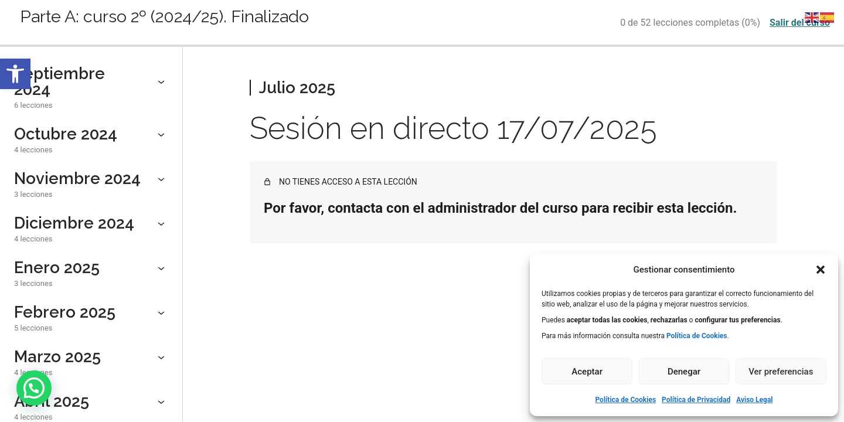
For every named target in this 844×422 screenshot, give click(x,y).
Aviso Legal (754, 400)
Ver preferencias (780, 371)
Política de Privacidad (696, 400)
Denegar (684, 371)
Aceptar (587, 371)
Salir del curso (800, 22)
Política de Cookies (625, 400)
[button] (15, 74)
